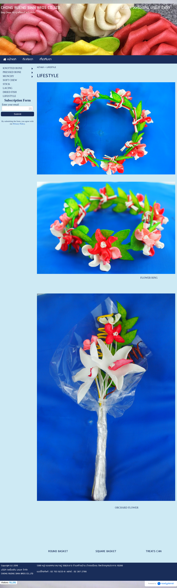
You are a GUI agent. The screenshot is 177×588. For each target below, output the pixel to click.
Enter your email (10, 104)
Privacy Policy (19, 124)
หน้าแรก (40, 67)
